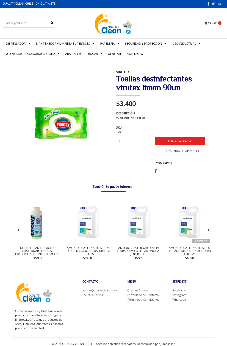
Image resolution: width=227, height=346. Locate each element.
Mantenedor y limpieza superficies (63, 44)
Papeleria (107, 44)
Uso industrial (184, 44)
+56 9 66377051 (92, 295)
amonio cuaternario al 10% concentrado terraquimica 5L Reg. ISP (88, 251)
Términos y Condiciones (143, 300)
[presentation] (18, 230)
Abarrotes (73, 54)
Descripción (125, 113)
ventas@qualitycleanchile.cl (100, 290)
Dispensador (16, 44)
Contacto (135, 54)
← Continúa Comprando (180, 151)
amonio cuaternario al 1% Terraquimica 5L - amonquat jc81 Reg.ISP (139, 251)
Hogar (93, 54)
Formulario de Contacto (143, 295)
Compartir (164, 163)
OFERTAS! (114, 54)
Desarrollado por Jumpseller (156, 344)
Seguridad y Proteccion (143, 44)
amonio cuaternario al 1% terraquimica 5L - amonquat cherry (189, 251)
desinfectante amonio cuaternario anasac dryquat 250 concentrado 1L (37, 251)
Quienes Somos (137, 290)
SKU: (119, 128)
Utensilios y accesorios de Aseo (30, 54)
